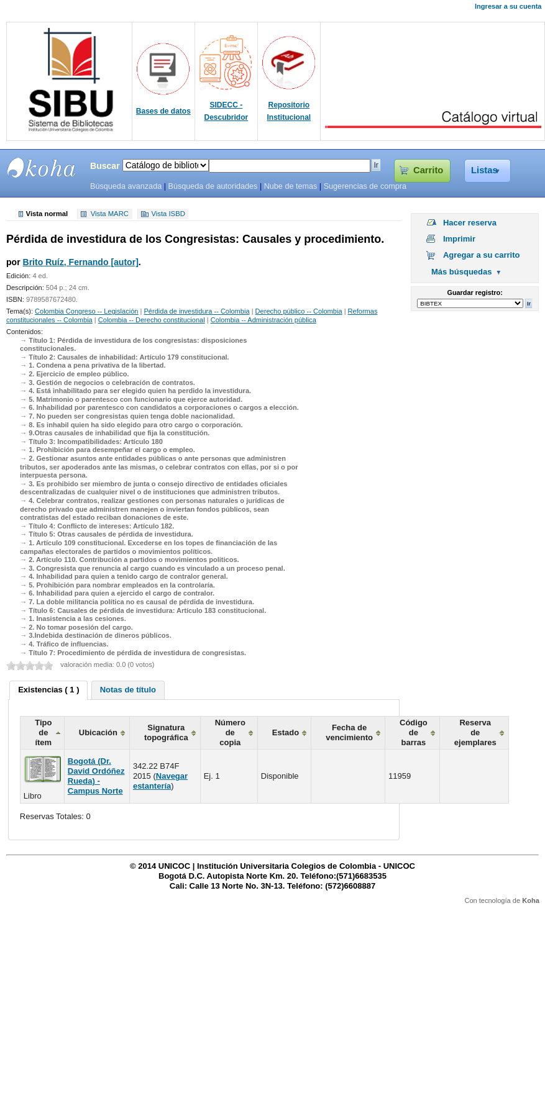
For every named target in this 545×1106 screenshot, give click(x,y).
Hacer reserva (470, 222)
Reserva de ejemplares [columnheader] (475, 732)
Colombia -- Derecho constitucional (151, 320)
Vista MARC (110, 214)
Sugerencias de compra (365, 186)
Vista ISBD (168, 214)
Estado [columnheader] (285, 732)
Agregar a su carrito (481, 255)
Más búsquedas (461, 271)
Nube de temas (291, 186)
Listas (484, 170)
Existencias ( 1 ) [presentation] (48, 689)
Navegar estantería (160, 781)
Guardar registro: (475, 292)
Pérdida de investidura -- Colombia (196, 311)
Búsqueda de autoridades (212, 186)
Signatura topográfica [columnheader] (166, 732)
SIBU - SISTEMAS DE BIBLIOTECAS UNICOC (41, 167)
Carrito (428, 170)
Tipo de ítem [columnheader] (43, 732)
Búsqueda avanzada (126, 186)
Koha (530, 900)
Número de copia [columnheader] (230, 732)
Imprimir (459, 238)
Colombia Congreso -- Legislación (86, 311)
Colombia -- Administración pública (263, 320)
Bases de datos (163, 111)
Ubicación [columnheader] (98, 732)
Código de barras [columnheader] (414, 732)
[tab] (48, 690)
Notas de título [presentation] (128, 689)
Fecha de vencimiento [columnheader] (349, 732)
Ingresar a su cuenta (508, 6)
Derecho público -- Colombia (298, 311)
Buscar (105, 166)
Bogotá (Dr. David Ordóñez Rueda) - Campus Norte (96, 776)
